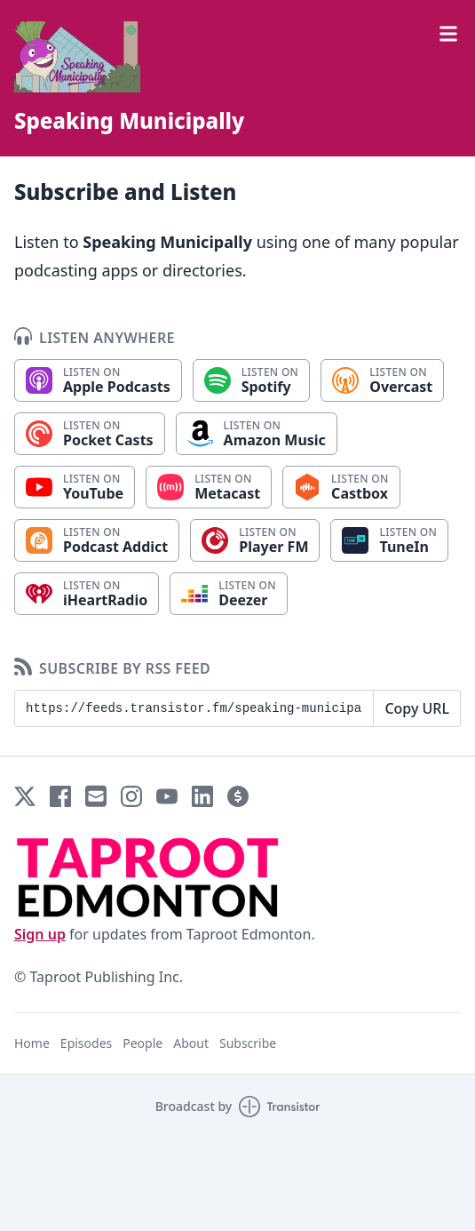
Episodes (86, 1043)
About (191, 1043)
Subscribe (247, 1043)
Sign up (40, 934)
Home (32, 1043)
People (142, 1043)
